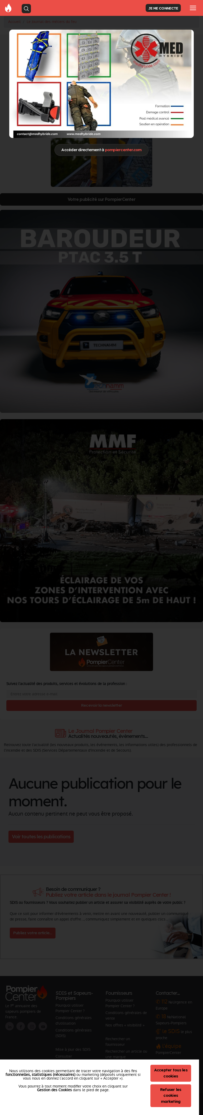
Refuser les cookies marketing (170, 1095)
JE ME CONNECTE (163, 8)
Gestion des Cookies (54, 1090)
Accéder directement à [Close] (101, 149)
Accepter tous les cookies (170, 1073)
